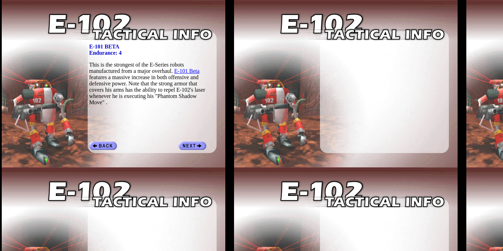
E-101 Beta (186, 71)
